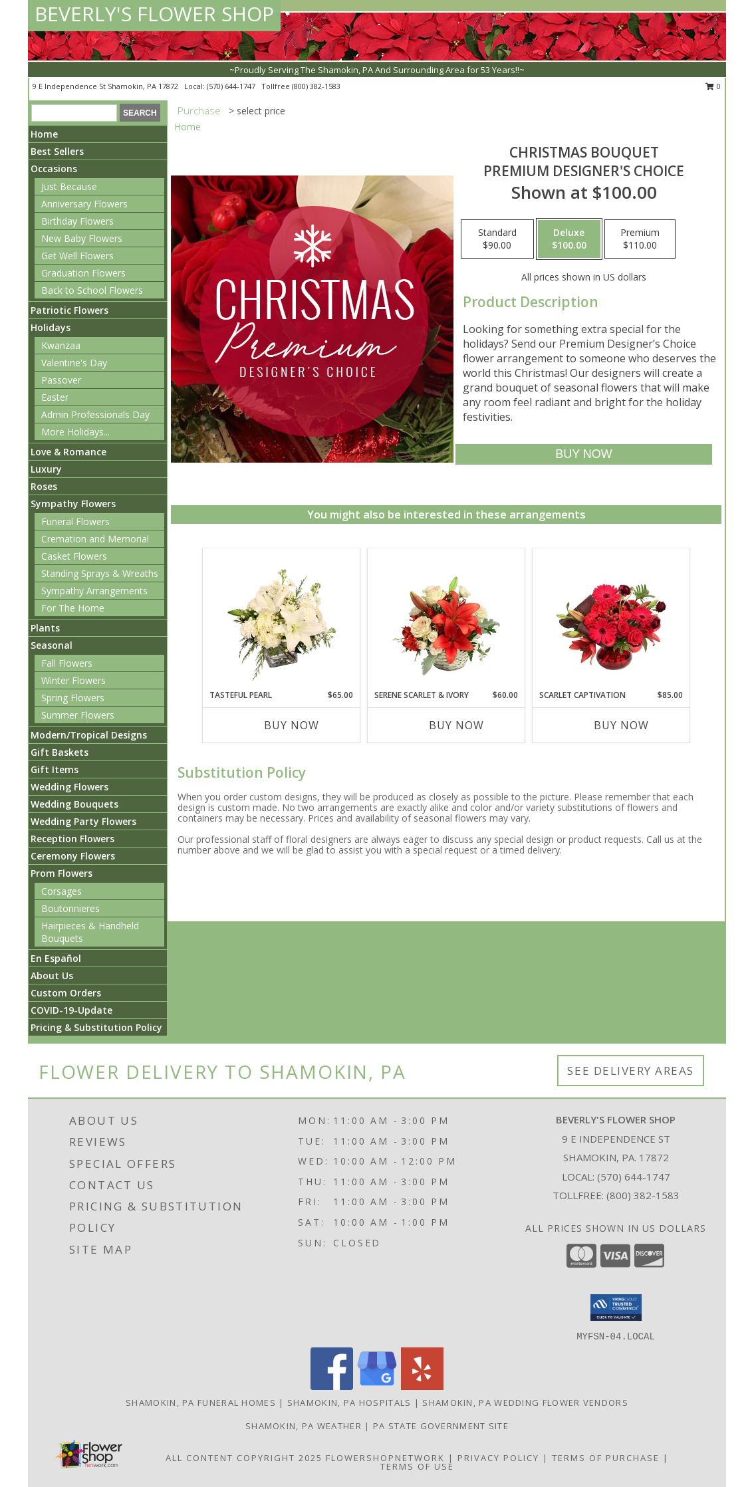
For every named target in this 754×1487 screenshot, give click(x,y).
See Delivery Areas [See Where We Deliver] (630, 1070)
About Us (52, 975)
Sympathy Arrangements (94, 590)
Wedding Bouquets (74, 804)
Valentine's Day (74, 362)
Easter (54, 397)
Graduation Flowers (83, 273)
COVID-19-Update (71, 1010)
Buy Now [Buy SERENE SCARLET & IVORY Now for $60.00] (456, 725)
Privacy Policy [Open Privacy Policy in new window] (498, 1458)
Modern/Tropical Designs (89, 735)
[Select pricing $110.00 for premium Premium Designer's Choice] (640, 239)
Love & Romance (68, 451)
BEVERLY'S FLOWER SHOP (154, 13)
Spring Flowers (72, 697)
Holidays (50, 327)
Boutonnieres (70, 908)
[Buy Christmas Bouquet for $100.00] (583, 454)
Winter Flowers (73, 680)
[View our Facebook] (332, 1386)
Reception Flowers (72, 838)
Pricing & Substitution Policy (96, 1027)
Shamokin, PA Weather (303, 1426)
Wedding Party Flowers (83, 821)
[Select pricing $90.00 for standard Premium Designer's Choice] (497, 239)
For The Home (72, 608)
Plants (45, 628)
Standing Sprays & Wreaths (99, 573)
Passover (61, 380)
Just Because (69, 186)
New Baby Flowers (81, 238)
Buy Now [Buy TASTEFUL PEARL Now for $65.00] (291, 725)
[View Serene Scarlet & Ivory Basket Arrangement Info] (446, 619)
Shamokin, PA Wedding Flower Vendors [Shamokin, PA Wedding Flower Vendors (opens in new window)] (525, 1403)
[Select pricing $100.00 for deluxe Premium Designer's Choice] (569, 239)
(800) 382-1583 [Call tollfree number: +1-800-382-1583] (316, 86)
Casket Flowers (74, 556)
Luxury (46, 469)
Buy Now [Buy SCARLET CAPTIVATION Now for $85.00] (621, 725)
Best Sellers (57, 151)
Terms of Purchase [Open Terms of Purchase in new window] (606, 1458)
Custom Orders (66, 992)
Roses (44, 486)
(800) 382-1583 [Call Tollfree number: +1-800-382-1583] (643, 1195)
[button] (616, 1307)
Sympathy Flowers (73, 503)
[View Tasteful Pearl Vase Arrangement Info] (281, 619)
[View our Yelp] (422, 1386)
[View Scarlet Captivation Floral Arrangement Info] (611, 619)
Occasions (54, 168)
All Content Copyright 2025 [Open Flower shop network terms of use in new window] (244, 1458)
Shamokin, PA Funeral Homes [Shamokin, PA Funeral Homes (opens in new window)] (201, 1403)
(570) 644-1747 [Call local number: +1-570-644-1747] (232, 86)
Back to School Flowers (92, 290)
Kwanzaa (60, 345)
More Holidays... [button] (75, 431)
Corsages (61, 891)
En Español (56, 958)
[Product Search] (74, 113)
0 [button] (713, 86)
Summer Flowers (77, 715)
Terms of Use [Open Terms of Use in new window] (417, 1466)
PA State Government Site (441, 1426)
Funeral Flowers (75, 521)
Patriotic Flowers (69, 310)
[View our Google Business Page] (377, 1386)
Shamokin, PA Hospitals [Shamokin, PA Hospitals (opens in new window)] (349, 1403)
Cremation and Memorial (95, 538)
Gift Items (54, 769)
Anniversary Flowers (84, 203)
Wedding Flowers (69, 786)
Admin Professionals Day (95, 414)
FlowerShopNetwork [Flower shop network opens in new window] (385, 1458)
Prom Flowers (61, 873)
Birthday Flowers (77, 221)
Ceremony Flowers (73, 856)
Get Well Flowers (77, 255)
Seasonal (51, 645)
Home (44, 134)
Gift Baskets (59, 752)
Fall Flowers (66, 663)
